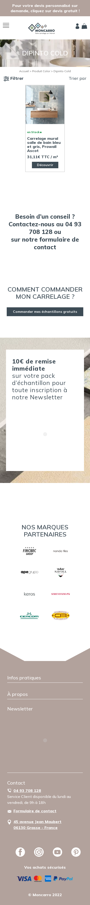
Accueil (24, 71)
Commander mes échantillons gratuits (45, 311)
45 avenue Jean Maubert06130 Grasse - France (37, 824)
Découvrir (45, 165)
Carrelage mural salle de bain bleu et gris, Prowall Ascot (44, 144)
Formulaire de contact (34, 810)
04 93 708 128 (27, 790)
